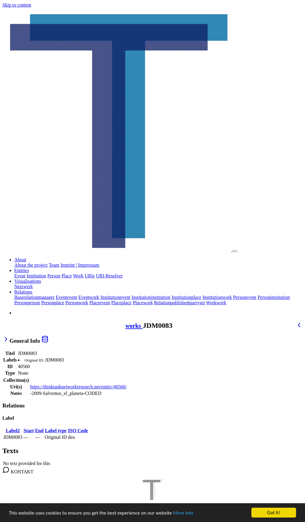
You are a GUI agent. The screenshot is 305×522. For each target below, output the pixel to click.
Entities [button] (21, 270)
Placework (143, 302)
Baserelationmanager (34, 297)
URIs (90, 275)
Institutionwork (217, 297)
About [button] (20, 259)
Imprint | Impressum (79, 265)
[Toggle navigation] (234, 251)
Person (53, 275)
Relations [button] (23, 291)
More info (183, 513)
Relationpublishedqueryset (179, 302)
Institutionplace (186, 297)
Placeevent (99, 302)
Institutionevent (115, 297)
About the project (31, 265)
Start (29, 430)
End (39, 430)
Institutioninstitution (151, 297)
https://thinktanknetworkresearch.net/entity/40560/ (78, 386)
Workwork (216, 302)
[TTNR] (152, 502)
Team (54, 265)
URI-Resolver (109, 275)
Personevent (244, 297)
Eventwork (88, 297)
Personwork (77, 302)
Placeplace (121, 302)
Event (19, 275)
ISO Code (78, 430)
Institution (36, 275)
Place (67, 275)
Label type (55, 430)
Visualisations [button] (27, 281)
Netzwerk (23, 286)
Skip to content (16, 4)
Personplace (52, 302)
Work (78, 275)
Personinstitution (274, 297)
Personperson (27, 302)
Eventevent (66, 297)
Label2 (13, 430)
